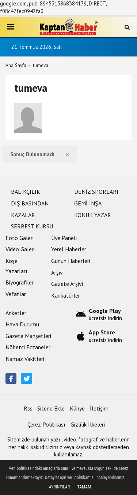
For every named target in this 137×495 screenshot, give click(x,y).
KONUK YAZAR (92, 215)
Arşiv (57, 272)
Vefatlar (15, 294)
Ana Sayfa (15, 65)
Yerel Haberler (68, 249)
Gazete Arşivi (67, 283)
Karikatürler (65, 295)
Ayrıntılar (59, 487)
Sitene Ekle (51, 408)
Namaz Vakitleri (24, 358)
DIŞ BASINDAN (30, 203)
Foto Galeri (19, 237)
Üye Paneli (64, 237)
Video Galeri (20, 249)
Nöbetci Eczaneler (27, 347)
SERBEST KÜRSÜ (32, 226)
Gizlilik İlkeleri (88, 424)
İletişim (99, 408)
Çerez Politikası (46, 424)
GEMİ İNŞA (88, 203)
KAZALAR (23, 215)
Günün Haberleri (70, 260)
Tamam (84, 487)
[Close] (67, 154)
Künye (77, 408)
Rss (28, 408)
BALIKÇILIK (25, 191)
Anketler (15, 313)
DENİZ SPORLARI (96, 191)
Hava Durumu (22, 324)
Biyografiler (19, 282)
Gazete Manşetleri (28, 335)
